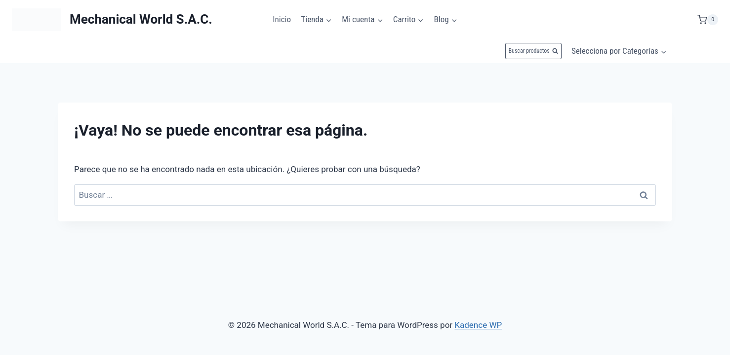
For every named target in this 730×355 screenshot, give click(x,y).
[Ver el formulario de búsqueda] (533, 51)
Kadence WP (478, 325)
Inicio (282, 19)
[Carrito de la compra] (707, 19)
